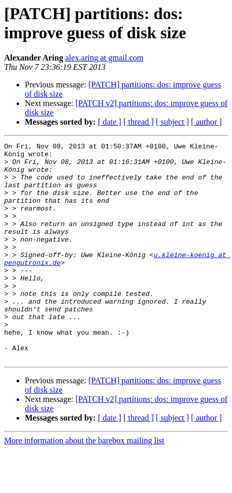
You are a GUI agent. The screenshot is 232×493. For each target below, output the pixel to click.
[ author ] (206, 121)
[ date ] (109, 121)
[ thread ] (138, 121)
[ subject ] (172, 121)
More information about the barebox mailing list (84, 484)
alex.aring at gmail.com (104, 57)
